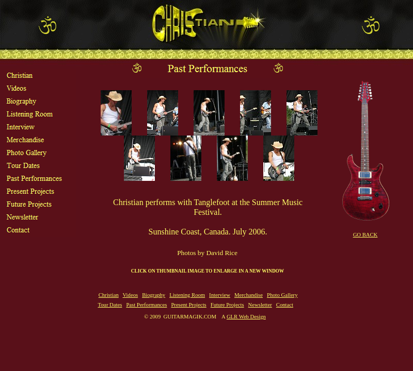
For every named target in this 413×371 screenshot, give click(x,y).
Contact (284, 305)
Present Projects (188, 305)
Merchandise (248, 295)
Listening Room (187, 295)
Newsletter (260, 305)
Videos (130, 295)
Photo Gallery (282, 295)
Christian (109, 295)
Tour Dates (110, 305)
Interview (219, 295)
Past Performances (146, 305)
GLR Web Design (246, 316)
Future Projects (227, 305)
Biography (153, 295)
